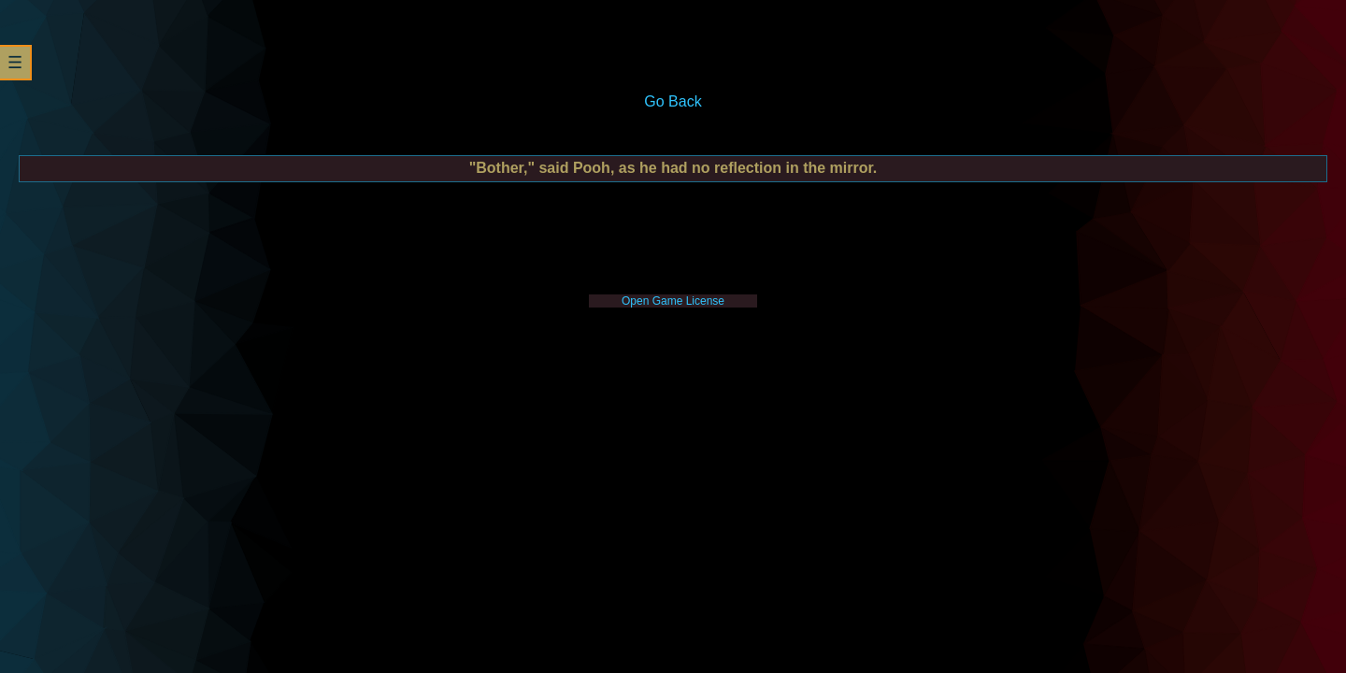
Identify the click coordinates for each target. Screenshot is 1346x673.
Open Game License (673, 301)
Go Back (672, 101)
